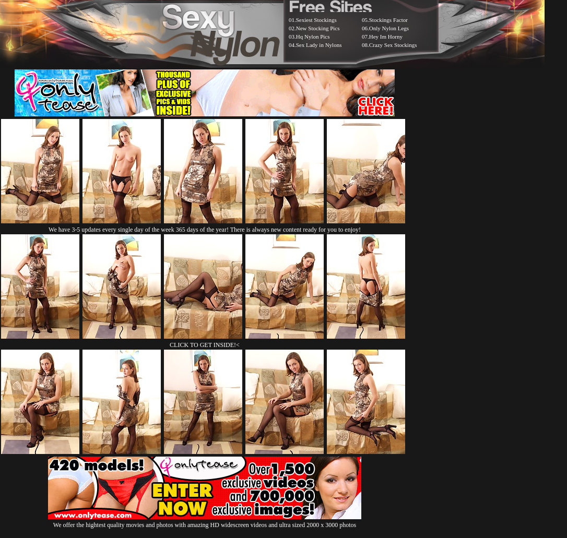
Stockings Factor (388, 20)
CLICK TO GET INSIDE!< (205, 345)
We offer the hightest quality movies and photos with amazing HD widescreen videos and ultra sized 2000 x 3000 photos (204, 521)
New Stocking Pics (318, 28)
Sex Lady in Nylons (319, 45)
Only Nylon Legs (389, 28)
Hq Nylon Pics (313, 36)
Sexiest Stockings (316, 20)
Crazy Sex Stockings (393, 45)
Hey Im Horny (386, 36)
